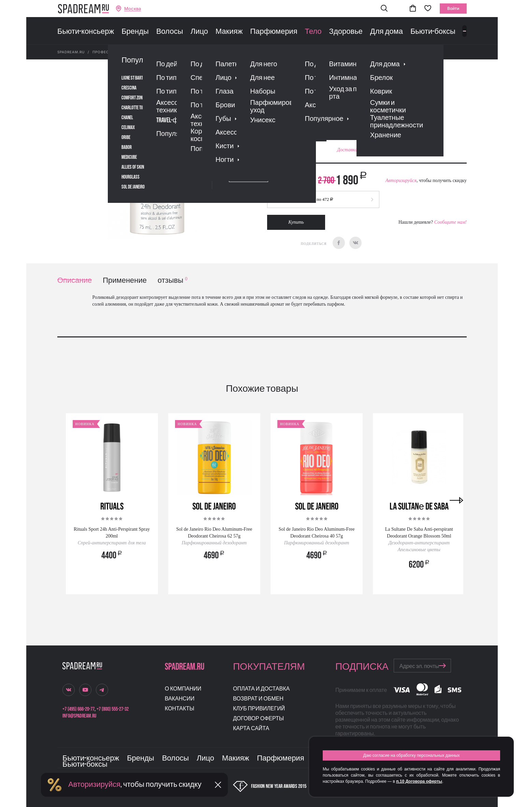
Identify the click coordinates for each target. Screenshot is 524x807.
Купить (296, 222)
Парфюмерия (273, 32)
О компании (183, 689)
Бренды (135, 32)
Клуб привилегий (259, 709)
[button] (384, 9)
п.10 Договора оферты (419, 781)
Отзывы (306, 107)
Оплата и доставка (261, 689)
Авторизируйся (401, 180)
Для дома (386, 32)
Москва (132, 8)
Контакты (179, 709)
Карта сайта (251, 728)
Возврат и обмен (258, 699)
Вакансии (179, 699)
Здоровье (346, 32)
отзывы (172, 280)
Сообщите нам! (450, 222)
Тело (313, 32)
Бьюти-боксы (432, 32)
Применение (125, 280)
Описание (74, 280)
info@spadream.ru (79, 716)
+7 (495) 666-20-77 (78, 709)
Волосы (169, 32)
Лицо (199, 32)
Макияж (229, 32)
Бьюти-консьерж (85, 32)
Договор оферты (258, 718)
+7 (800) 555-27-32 (113, 709)
